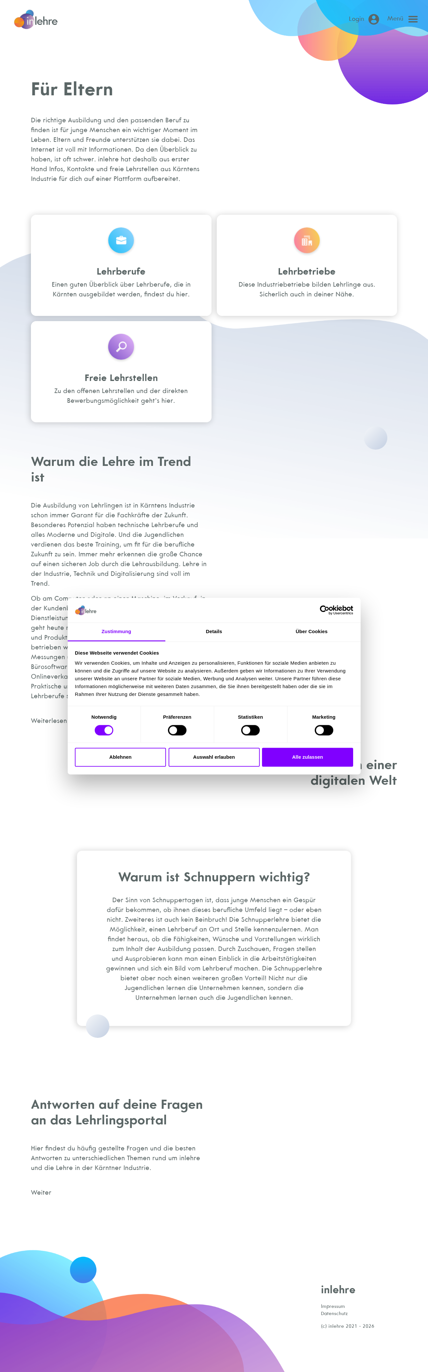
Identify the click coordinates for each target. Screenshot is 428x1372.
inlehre (338, 1289)
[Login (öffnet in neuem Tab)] (365, 19)
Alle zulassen (307, 757)
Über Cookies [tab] (312, 631)
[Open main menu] (404, 19)
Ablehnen (120, 757)
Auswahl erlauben (214, 757)
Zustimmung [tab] (116, 631)
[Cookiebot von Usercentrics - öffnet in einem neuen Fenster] (324, 610)
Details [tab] (214, 631)
